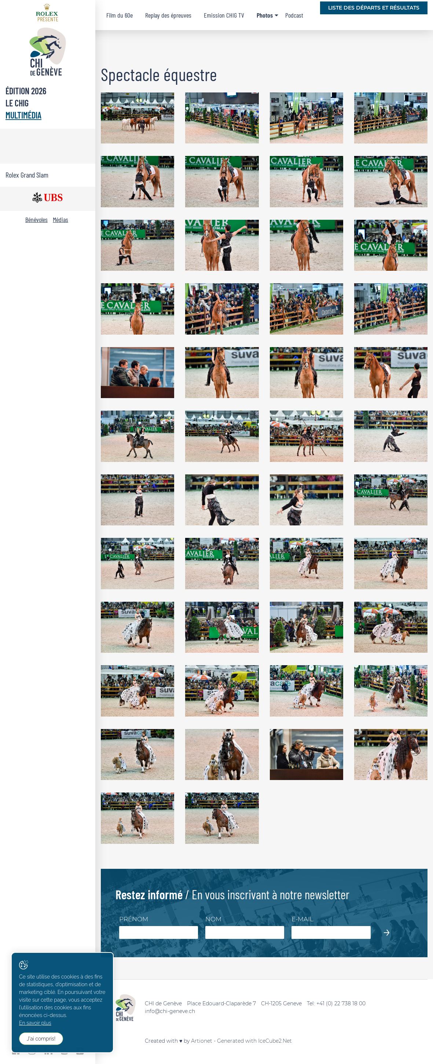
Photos (265, 15)
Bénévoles (36, 219)
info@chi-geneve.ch (170, 1011)
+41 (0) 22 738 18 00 (341, 1003)
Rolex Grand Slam (26, 174)
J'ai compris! (41, 1039)
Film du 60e (119, 15)
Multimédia (23, 115)
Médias (60, 219)
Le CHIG (17, 103)
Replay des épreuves (168, 15)
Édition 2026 (25, 90)
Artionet (201, 1041)
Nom (213, 919)
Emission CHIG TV (224, 15)
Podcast (294, 15)
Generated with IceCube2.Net (254, 1041)
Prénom (133, 919)
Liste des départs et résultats (373, 7)
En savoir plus (35, 1023)
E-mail (302, 919)
